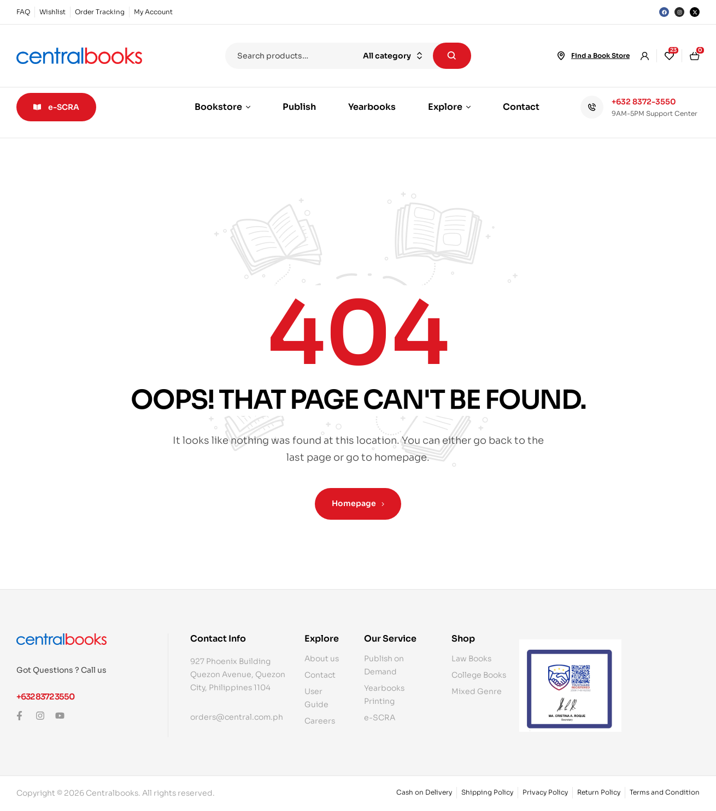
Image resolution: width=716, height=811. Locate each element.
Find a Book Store (600, 55)
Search (452, 56)
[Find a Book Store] (561, 55)
